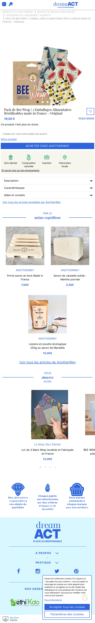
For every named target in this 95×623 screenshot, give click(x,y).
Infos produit (9, 139)
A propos (47, 553)
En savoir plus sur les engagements (20, 170)
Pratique (47, 562)
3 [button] (47, 102)
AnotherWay (25, 12)
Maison (41, 12)
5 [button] (57, 102)
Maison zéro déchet (62, 12)
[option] (47, 83)
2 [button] (42, 102)
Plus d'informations (53, 600)
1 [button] (37, 102)
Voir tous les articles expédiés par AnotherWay (31, 202)
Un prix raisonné (86, 118)
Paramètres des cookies (67, 614)
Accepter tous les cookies (67, 607)
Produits (8, 12)
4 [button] (52, 102)
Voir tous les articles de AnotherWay (47, 362)
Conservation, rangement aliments (28, 15)
